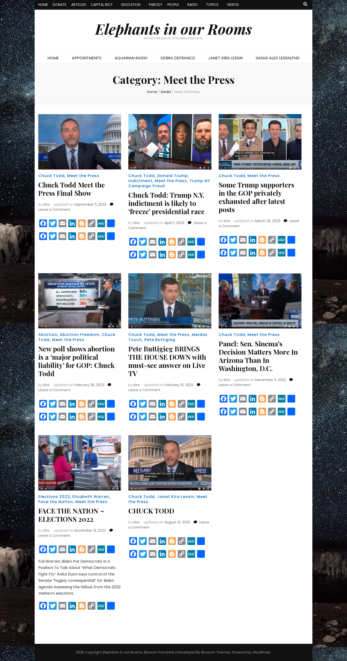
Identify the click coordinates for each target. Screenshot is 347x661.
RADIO (192, 4)
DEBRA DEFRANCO (178, 58)
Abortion (47, 334)
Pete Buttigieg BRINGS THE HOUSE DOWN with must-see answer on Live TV (167, 361)
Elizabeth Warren (90, 496)
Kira (46, 204)
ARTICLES (78, 4)
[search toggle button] (305, 4)
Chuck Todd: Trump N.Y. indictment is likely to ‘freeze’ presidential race (166, 203)
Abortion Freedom (79, 334)
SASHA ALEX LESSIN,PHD (278, 58)
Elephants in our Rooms (173, 28)
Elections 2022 (54, 496)
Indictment (140, 181)
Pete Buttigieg (159, 339)
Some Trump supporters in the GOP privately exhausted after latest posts (256, 197)
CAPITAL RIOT (102, 4)
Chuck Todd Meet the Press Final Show (71, 188)
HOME (43, 4)
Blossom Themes (215, 652)
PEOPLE (173, 4)
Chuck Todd (51, 176)
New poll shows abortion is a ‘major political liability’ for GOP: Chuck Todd (76, 361)
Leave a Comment (54, 209)
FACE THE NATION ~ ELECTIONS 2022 (71, 514)
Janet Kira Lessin (175, 496)
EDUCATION (130, 4)
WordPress (261, 652)
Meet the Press (83, 176)
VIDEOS (233, 4)
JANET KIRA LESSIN (225, 58)
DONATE (59, 4)
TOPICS (212, 4)
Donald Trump (172, 176)
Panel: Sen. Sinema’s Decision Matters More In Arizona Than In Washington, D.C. (258, 356)
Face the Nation (55, 502)
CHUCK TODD (151, 510)
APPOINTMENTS (86, 58)
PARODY (155, 4)
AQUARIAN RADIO (131, 58)
